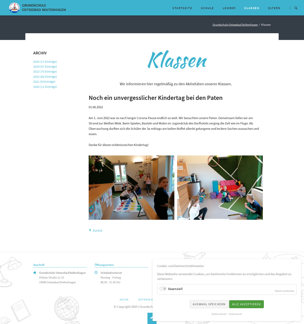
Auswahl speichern (209, 304)
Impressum (235, 314)
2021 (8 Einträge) (44, 81)
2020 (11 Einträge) (45, 87)
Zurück (97, 230)
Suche (296, 7)
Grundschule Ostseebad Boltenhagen (235, 25)
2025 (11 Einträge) (45, 61)
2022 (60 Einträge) (45, 77)
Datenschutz (148, 299)
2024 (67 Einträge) (45, 66)
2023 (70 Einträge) (45, 71)
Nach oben (151, 318)
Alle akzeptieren (246, 304)
